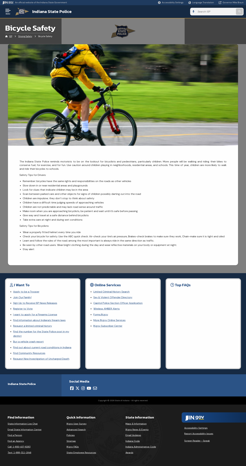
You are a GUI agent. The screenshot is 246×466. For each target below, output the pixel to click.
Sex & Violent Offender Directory (112, 297)
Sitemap (71, 441)
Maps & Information (136, 423)
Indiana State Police (52, 11)
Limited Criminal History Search (111, 291)
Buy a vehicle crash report (28, 341)
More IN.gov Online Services (109, 320)
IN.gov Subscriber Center (107, 326)
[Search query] (215, 11)
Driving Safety (25, 36)
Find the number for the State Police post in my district (41, 334)
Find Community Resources (29, 353)
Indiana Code (133, 441)
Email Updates (133, 435)
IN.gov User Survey (77, 423)
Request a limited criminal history (32, 326)
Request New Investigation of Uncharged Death (41, 358)
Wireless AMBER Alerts (106, 308)
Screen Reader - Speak (197, 440)
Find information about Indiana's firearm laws (39, 320)
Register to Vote (23, 308)
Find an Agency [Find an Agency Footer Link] (16, 441)
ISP (10, 36)
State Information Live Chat (23, 423)
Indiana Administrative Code (141, 446)
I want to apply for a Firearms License (35, 314)
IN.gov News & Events (137, 429)
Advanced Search (76, 429)
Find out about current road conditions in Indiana (42, 347)
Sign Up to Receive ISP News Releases (35, 303)
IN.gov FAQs (73, 446)
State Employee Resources (81, 452)
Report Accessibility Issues (198, 433)
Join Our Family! (22, 297)
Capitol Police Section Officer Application (118, 303)
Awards (129, 452)
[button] (170, 2)
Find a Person (15, 435)
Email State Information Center (25, 429)
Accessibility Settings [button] (196, 427)
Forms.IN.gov (100, 314)
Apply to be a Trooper (26, 291)
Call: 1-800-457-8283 (19, 446)
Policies (71, 435)
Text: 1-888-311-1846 (19, 452)
